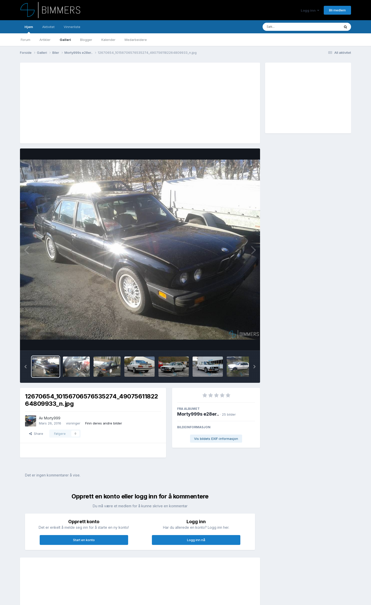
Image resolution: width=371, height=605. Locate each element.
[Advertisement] (117, 103)
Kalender (108, 40)
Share (36, 434)
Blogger (86, 40)
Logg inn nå (196, 540)
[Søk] (288, 27)
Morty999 (52, 418)
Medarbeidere (136, 40)
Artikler (45, 40)
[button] (25, 366)
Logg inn (310, 10)
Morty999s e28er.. (198, 414)
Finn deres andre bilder (103, 423)
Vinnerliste (72, 27)
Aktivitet (48, 27)
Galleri (65, 40)
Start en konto (84, 540)
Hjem (29, 29)
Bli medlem (337, 10)
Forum (25, 40)
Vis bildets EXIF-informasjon (216, 439)
